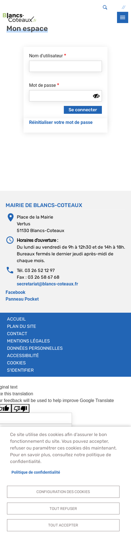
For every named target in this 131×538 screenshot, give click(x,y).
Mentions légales (28, 341)
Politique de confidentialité (35, 472)
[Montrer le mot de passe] (96, 96)
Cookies (16, 363)
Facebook (15, 292)
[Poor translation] (20, 408)
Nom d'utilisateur (46, 55)
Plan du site (21, 326)
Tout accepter (63, 525)
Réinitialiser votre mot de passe (61, 122)
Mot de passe (42, 85)
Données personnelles (35, 348)
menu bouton (122, 17)
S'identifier (20, 370)
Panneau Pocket (22, 299)
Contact (17, 333)
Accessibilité (23, 355)
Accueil (16, 319)
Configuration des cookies (63, 491)
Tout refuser (63, 508)
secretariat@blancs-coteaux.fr (47, 284)
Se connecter (83, 109)
